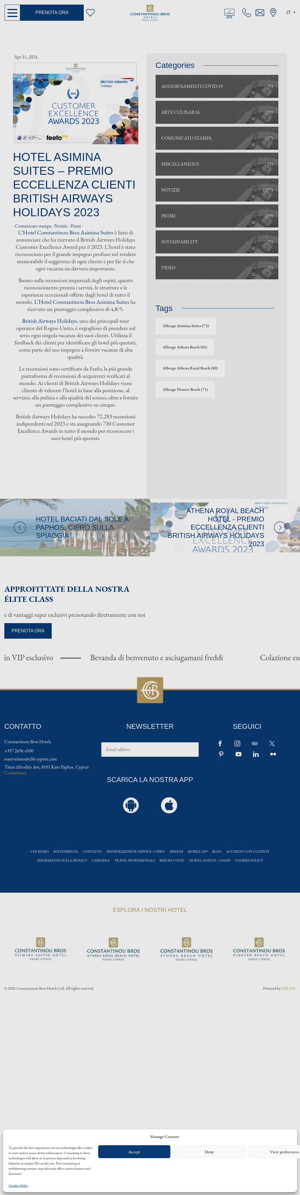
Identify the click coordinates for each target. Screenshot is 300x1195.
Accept (134, 1151)
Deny (209, 1151)
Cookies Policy (18, 1185)
